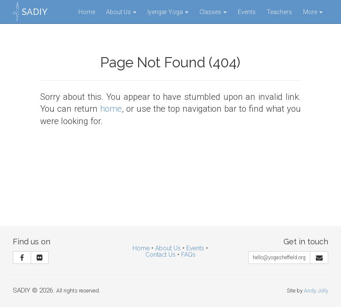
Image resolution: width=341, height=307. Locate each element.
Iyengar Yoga (167, 12)
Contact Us (160, 254)
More (313, 12)
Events (247, 12)
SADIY (34, 12)
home (111, 109)
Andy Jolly (316, 290)
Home (86, 12)
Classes (213, 12)
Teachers (279, 12)
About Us (121, 12)
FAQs (188, 254)
